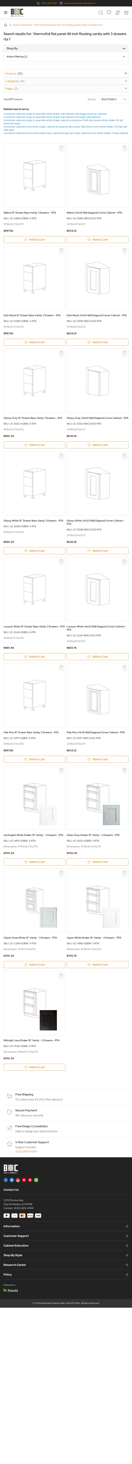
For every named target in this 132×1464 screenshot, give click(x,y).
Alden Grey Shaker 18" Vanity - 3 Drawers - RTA (93, 835)
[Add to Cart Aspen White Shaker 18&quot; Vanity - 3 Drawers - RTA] (97, 964)
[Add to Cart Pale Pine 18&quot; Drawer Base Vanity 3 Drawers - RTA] (34, 759)
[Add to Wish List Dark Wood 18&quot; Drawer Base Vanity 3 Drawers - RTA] (61, 249)
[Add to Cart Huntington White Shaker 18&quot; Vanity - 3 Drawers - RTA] (34, 861)
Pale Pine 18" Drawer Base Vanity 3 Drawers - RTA (31, 732)
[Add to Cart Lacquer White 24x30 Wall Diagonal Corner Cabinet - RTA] (97, 656)
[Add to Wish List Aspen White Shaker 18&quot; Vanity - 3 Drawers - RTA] (124, 872)
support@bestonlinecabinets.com (79, 3)
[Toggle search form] (100, 12)
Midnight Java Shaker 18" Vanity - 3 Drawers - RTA (32, 1040)
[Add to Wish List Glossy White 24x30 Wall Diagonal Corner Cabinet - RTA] (124, 455)
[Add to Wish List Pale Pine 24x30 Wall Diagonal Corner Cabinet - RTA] (124, 666)
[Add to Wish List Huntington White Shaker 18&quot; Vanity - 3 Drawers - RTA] (61, 769)
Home (6, 25)
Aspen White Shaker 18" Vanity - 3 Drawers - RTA (94, 937)
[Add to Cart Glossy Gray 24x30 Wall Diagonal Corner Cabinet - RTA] (97, 444)
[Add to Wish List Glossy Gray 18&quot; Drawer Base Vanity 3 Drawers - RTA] (61, 352)
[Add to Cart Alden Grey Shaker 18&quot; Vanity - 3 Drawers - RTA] (97, 861)
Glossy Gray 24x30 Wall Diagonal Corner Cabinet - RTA (97, 418)
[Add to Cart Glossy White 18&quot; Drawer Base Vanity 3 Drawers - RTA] (34, 550)
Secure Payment (26, 1110)
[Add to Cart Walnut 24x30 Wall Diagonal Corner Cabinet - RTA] (97, 239)
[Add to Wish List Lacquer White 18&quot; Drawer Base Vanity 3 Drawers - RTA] (61, 561)
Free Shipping (24, 1094)
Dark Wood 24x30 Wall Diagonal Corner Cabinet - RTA (97, 315)
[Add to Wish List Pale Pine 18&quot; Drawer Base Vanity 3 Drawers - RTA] (61, 666)
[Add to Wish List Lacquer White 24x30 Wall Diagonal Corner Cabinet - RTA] (124, 561)
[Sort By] (113, 99)
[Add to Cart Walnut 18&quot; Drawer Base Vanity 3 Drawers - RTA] (34, 239)
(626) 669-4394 (49, 3)
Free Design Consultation (31, 1126)
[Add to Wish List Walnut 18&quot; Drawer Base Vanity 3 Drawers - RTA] (61, 147)
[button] (66, 48)
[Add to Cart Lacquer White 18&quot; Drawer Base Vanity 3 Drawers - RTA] (34, 656)
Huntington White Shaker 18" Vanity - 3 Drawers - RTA (33, 835)
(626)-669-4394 (23, 1208)
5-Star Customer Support (32, 1142)
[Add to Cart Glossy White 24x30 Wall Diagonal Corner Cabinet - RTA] (97, 550)
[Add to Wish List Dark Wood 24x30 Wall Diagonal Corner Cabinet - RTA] (124, 249)
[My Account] (118, 12)
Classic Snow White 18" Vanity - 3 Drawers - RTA (30, 937)
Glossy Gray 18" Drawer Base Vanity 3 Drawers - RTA (33, 418)
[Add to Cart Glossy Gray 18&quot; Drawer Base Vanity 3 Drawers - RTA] (34, 444)
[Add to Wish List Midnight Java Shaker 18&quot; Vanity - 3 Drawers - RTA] (61, 974)
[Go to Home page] (17, 12)
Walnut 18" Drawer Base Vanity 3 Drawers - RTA (30, 212)
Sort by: (108, 99)
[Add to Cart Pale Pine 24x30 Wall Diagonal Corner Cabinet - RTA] (97, 759)
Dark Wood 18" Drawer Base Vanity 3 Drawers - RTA (32, 315)
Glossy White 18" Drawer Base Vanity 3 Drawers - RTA (33, 520)
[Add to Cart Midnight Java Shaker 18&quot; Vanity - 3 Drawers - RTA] (34, 1067)
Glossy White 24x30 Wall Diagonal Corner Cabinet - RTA (95, 522)
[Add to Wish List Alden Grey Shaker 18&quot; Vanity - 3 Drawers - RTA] (124, 769)
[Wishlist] (109, 12)
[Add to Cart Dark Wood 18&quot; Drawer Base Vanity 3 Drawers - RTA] (34, 342)
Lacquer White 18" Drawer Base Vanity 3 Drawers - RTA (34, 626)
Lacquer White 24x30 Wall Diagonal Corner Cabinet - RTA (96, 628)
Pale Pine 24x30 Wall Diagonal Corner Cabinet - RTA (96, 732)
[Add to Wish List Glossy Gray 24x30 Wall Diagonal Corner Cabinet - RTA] (124, 352)
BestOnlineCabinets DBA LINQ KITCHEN (60, 1303)
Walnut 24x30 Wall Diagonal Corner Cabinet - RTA (94, 212)
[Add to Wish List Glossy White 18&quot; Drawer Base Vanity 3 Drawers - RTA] (61, 455)
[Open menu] (6, 12)
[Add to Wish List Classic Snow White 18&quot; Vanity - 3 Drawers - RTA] (61, 872)
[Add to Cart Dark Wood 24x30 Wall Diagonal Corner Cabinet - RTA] (97, 342)
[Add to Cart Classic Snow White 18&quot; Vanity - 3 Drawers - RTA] (34, 964)
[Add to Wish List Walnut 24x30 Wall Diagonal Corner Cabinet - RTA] (124, 147)
